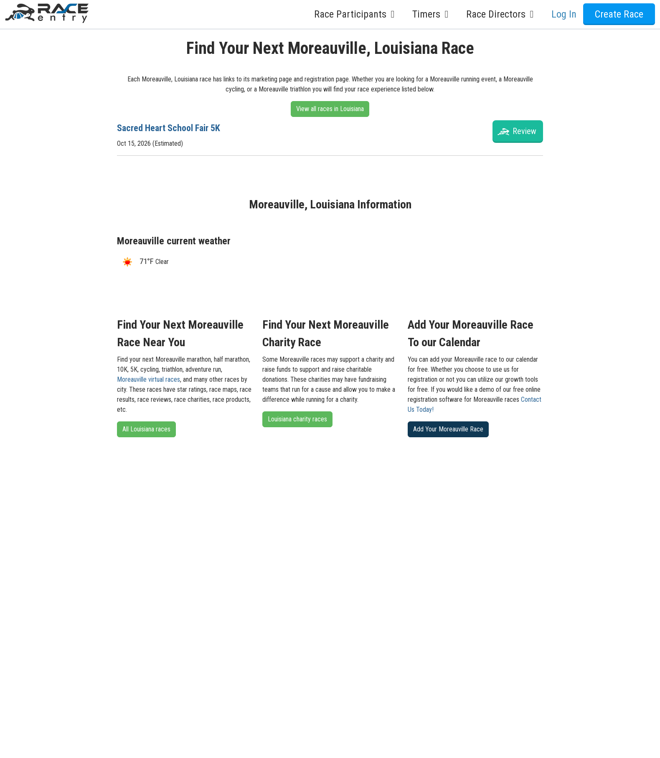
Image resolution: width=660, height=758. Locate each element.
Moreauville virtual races (148, 379)
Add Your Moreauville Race (448, 429)
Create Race (619, 14)
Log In (563, 14)
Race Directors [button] (502, 14)
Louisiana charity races (297, 419)
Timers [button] (432, 14)
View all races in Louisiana (330, 109)
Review (524, 131)
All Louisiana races (146, 429)
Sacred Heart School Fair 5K (174, 128)
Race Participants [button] (356, 14)
